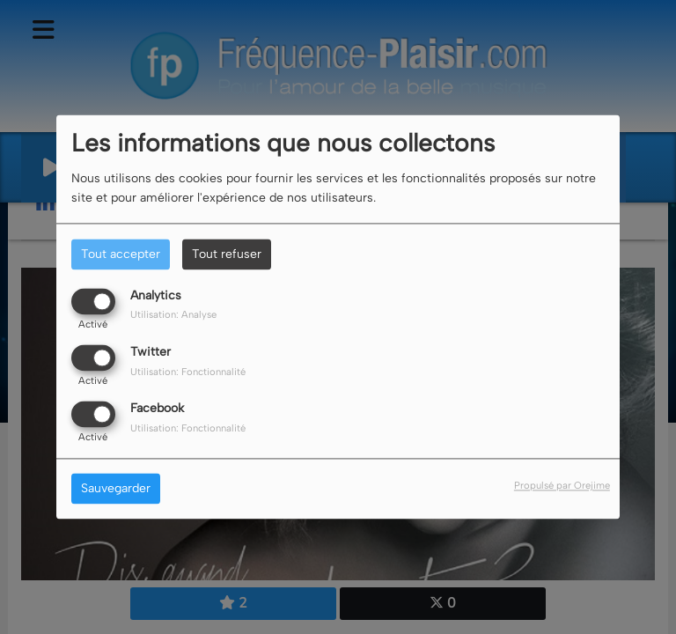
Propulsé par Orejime (562, 486)
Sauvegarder (116, 489)
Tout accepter (120, 254)
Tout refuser (226, 254)
